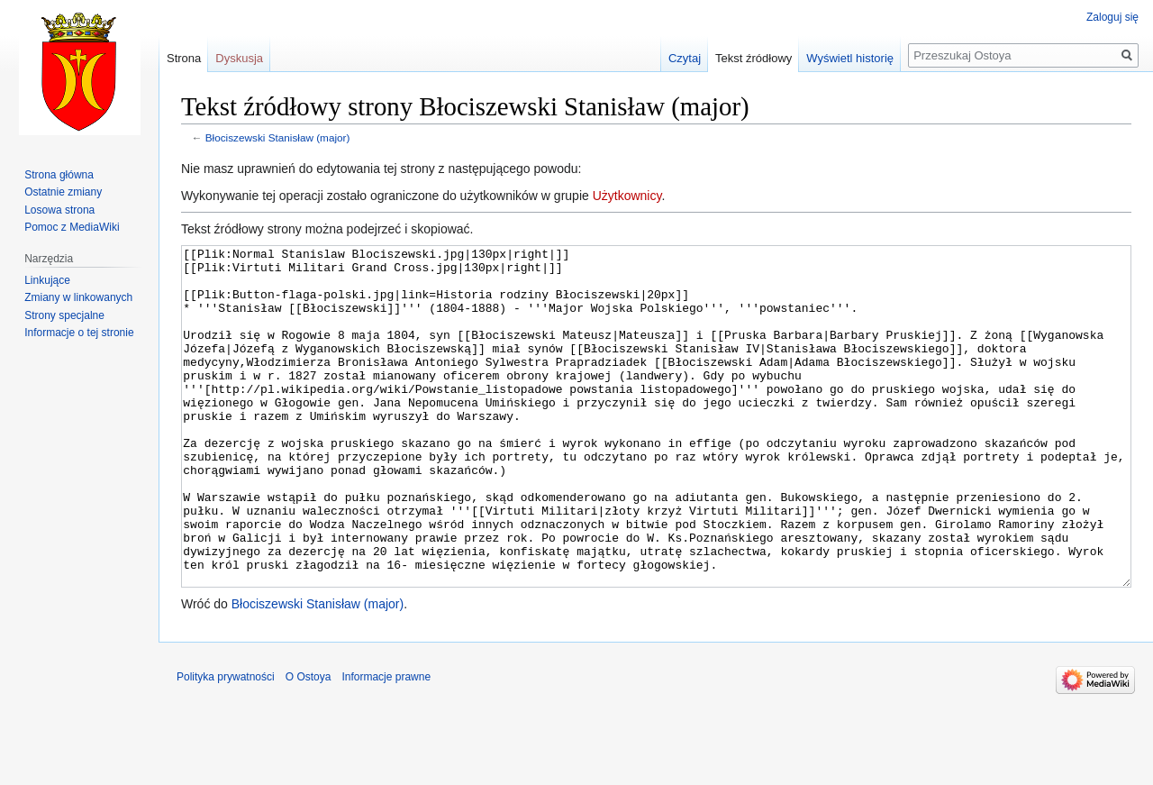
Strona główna (59, 175)
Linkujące (47, 280)
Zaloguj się (1112, 17)
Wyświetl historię (850, 58)
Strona (184, 58)
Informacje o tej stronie (78, 332)
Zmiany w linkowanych (78, 297)
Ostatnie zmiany (63, 192)
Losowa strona (59, 210)
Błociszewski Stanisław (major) (277, 137)
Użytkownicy (627, 195)
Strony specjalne (64, 315)
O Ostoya (308, 744)
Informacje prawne (386, 744)
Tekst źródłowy (753, 58)
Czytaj (684, 58)
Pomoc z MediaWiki (71, 227)
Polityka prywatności (226, 744)
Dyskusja (239, 58)
